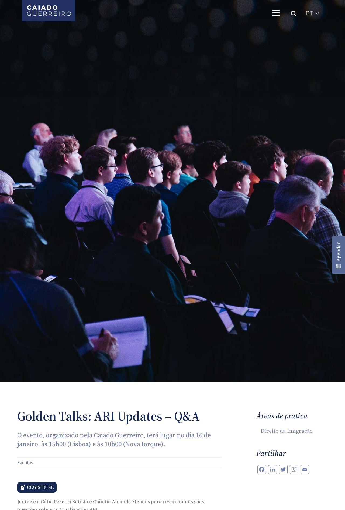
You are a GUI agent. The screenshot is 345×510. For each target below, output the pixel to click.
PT (312, 13)
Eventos (25, 462)
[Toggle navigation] (276, 12)
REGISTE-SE (40, 487)
